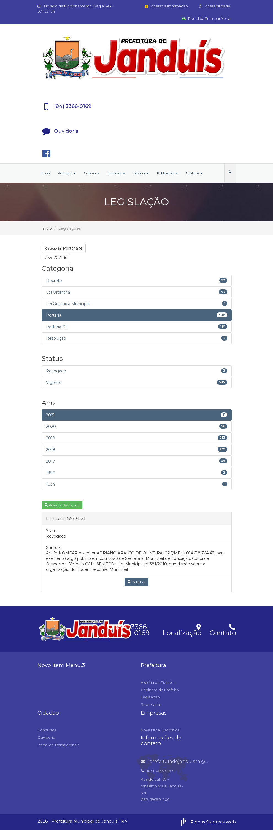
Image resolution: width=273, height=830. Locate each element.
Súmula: (53, 547)
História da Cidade (157, 682)
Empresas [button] (116, 173)
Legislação (150, 697)
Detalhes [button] (136, 582)
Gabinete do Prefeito (160, 690)
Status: (52, 530)
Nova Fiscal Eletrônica (160, 730)
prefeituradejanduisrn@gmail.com (185, 761)
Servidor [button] (141, 173)
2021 (56, 257)
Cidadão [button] (91, 173)
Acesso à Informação (166, 6)
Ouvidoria (46, 737)
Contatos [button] (194, 173)
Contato (223, 629)
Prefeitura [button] (67, 173)
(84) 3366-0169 (128, 628)
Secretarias (151, 704)
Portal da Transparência (205, 18)
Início (46, 173)
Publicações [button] (167, 173)
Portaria (63, 248)
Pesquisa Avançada (62, 505)
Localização (182, 629)
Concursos (46, 730)
